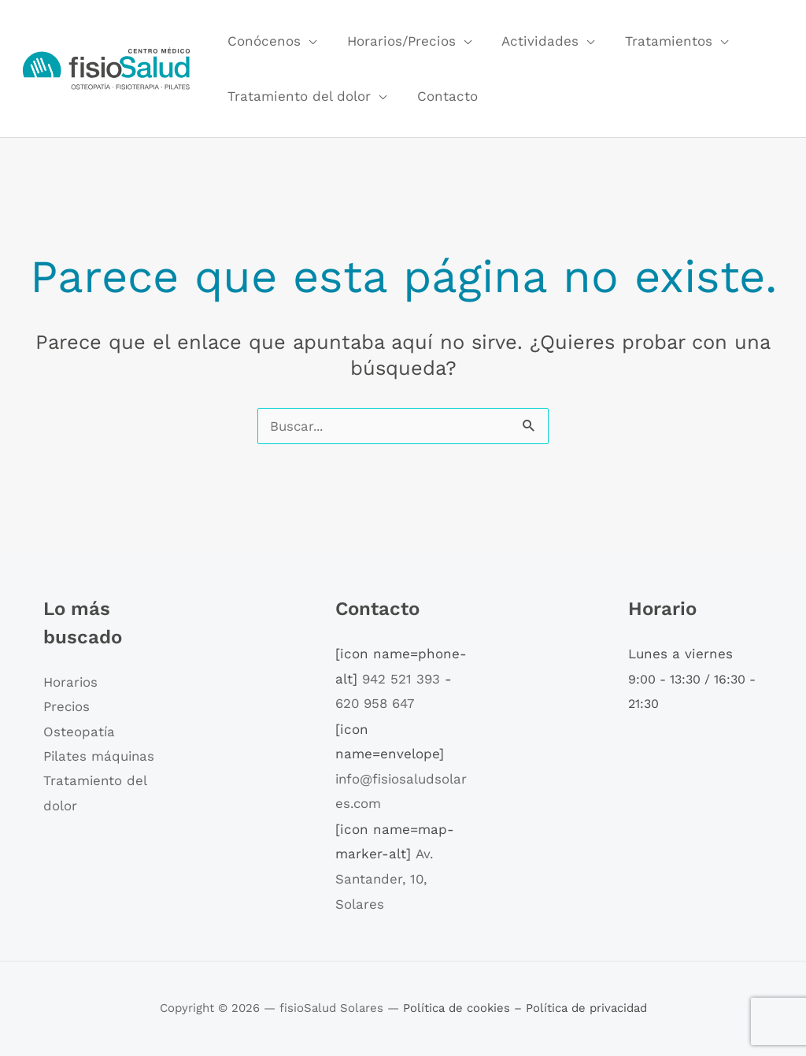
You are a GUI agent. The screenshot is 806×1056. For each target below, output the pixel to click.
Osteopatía (79, 731)
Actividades (531, 41)
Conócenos (262, 41)
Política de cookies (458, 1008)
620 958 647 (375, 703)
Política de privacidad (586, 1008)
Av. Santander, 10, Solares (384, 878)
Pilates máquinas (100, 757)
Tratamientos (656, 41)
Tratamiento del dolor (297, 96)
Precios (67, 707)
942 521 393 (401, 679)
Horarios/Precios (396, 41)
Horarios (70, 682)
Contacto (442, 96)
